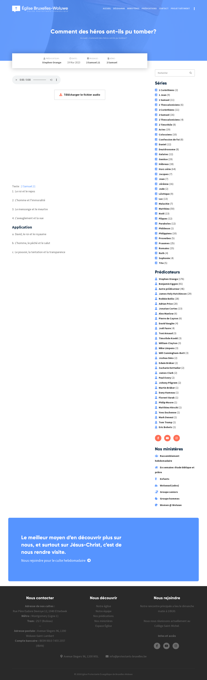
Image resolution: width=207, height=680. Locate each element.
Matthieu (162, 208)
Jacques (162, 174)
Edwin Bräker (164, 363)
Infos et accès (167, 636)
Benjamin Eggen (166, 283)
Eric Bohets (163, 427)
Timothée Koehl (166, 338)
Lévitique (162, 193)
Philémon (162, 228)
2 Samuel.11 (93, 62)
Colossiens (163, 134)
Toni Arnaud (164, 333)
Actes (160, 129)
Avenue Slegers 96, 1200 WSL (81, 656)
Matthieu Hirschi (166, 407)
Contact (164, 8)
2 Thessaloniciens (167, 119)
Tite (159, 263)
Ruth (159, 253)
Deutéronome (165, 149)
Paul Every (163, 377)
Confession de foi (167, 139)
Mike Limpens (165, 348)
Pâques (161, 218)
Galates (161, 154)
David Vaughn (164, 323)
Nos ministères (103, 621)
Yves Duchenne (165, 412)
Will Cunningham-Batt (170, 353)
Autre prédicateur (167, 288)
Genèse (161, 159)
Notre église (103, 606)
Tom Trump (163, 422)
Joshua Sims (164, 358)
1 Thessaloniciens (167, 104)
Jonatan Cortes (166, 308)
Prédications (149, 8)
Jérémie (162, 184)
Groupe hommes (167, 498)
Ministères (133, 8)
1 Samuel (162, 99)
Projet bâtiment (180, 8)
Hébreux (162, 164)
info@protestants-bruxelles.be (128, 656)
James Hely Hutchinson (171, 293)
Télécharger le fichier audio (79, 94)
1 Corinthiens (164, 90)
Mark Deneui (164, 417)
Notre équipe (103, 611)
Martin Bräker (165, 387)
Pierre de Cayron (166, 318)
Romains (162, 248)
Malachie (162, 203)
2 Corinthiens (164, 109)
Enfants (162, 478)
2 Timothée (163, 124)
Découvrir (119, 8)
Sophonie (162, 258)
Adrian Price (164, 303)
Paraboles (163, 223)
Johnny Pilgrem (166, 382)
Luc (159, 198)
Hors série (163, 169)
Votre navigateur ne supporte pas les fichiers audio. (36, 79)
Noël (159, 213)
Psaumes (162, 243)
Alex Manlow (164, 313)
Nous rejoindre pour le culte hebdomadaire (56, 560)
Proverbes (163, 238)
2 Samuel (112, 62)
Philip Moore (164, 402)
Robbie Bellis (164, 298)
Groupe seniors (166, 492)
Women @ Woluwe (168, 505)
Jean (160, 179)
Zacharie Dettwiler (168, 367)
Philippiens (163, 233)
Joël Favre (163, 328)
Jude (160, 188)
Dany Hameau (165, 392)
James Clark (164, 372)
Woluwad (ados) (167, 485)
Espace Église (103, 626)
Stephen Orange (51, 62)
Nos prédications (103, 616)
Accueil (107, 8)
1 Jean (160, 94)
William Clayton (166, 343)
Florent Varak (165, 397)
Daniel (160, 144)
